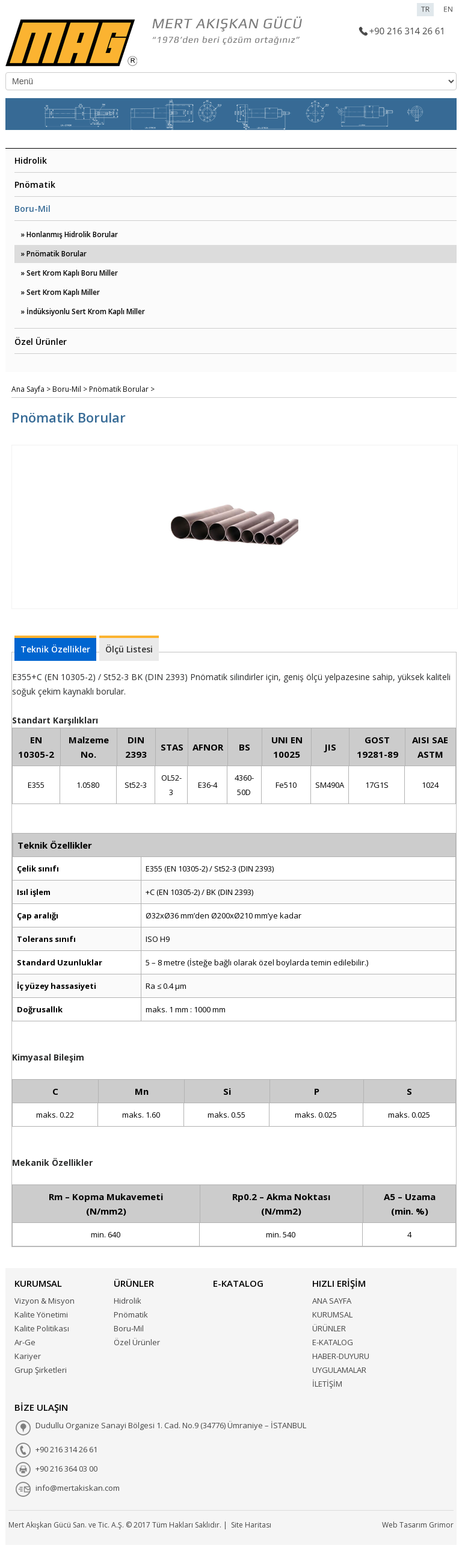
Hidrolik (30, 160)
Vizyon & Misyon (44, 1300)
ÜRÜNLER (329, 1328)
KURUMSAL (332, 1314)
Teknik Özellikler (55, 649)
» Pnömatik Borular (53, 254)
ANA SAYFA (331, 1300)
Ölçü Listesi (129, 649)
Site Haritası (251, 1525)
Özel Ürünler (40, 341)
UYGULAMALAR (339, 1369)
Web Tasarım (404, 1525)
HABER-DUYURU (340, 1356)
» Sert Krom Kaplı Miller (60, 292)
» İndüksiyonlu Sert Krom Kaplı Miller (82, 311)
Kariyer (27, 1356)
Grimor (441, 1525)
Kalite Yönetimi (41, 1314)
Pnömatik (34, 184)
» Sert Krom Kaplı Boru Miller (69, 273)
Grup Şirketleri (40, 1369)
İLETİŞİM (327, 1383)
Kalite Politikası (41, 1328)
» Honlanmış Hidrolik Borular (69, 234)
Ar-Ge (24, 1342)
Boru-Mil (32, 208)
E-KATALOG (332, 1342)
